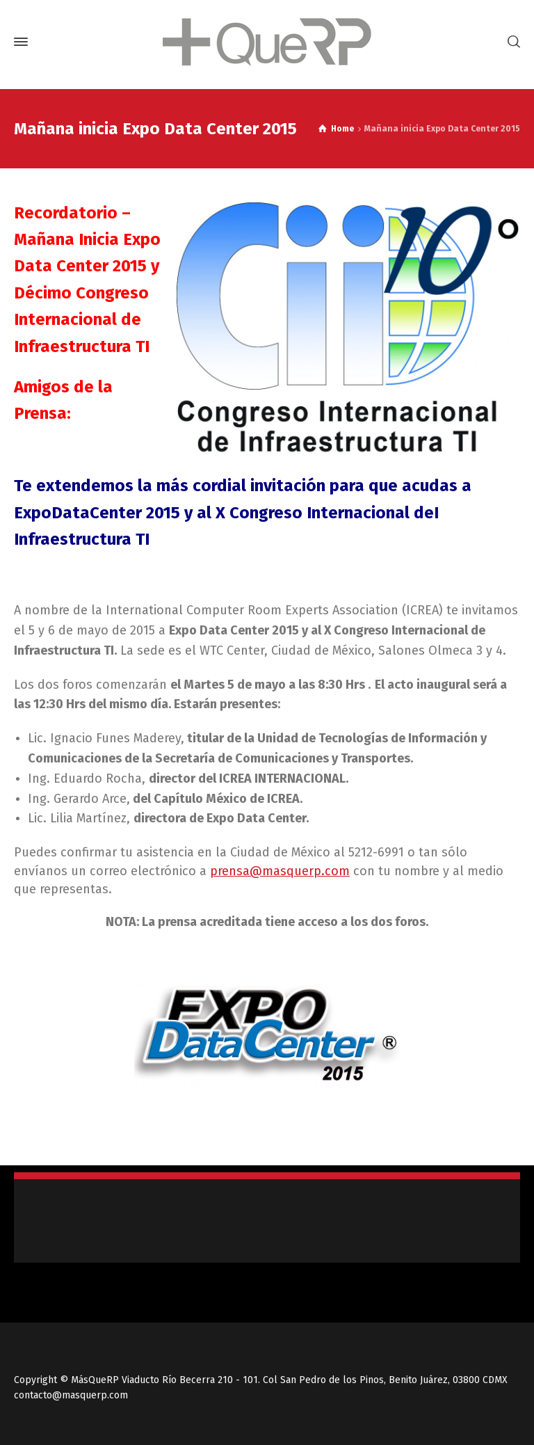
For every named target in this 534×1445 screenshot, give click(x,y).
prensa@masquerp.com (280, 871)
